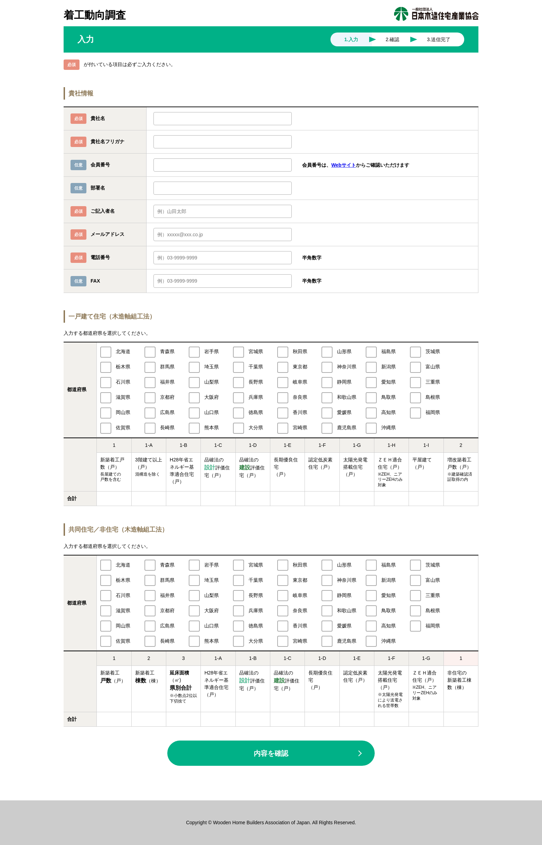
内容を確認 (271, 753)
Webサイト (343, 165)
